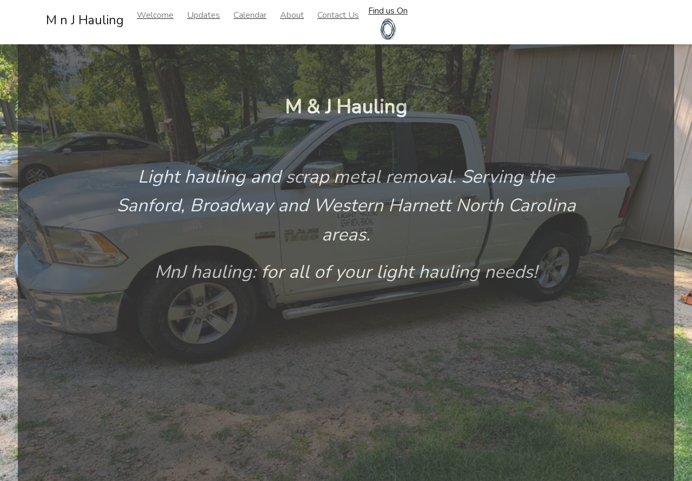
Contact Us (338, 15)
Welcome (155, 15)
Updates (203, 15)
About (292, 15)
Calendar (250, 15)
